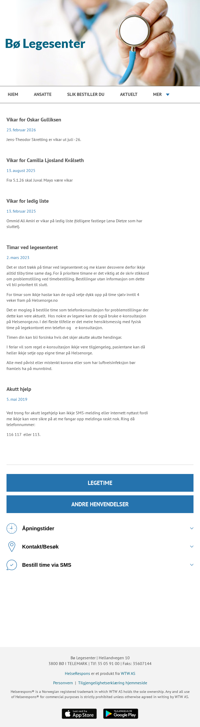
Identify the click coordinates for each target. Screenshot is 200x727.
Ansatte (43, 94)
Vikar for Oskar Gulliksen (34, 119)
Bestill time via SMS (39, 565)
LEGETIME (100, 482)
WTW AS (128, 673)
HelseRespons (77, 673)
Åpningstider (30, 528)
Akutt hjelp (19, 389)
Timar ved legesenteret (32, 247)
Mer (157, 94)
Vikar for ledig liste (28, 201)
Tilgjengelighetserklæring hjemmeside (112, 682)
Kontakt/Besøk (33, 546)
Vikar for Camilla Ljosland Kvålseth (45, 160)
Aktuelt (129, 94)
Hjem (13, 94)
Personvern (63, 682)
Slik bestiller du (85, 94)
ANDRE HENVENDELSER (100, 504)
